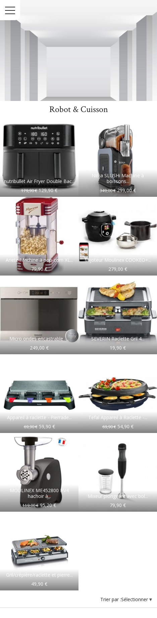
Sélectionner (135, 599)
